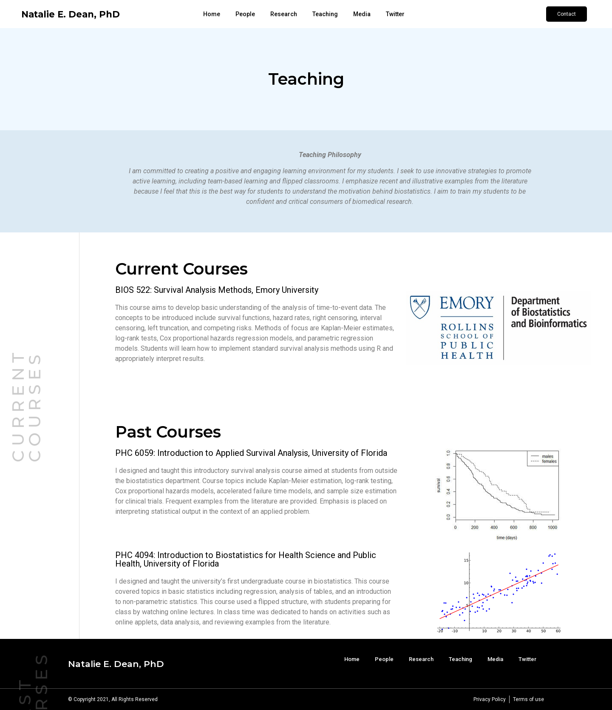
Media (362, 14)
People (245, 14)
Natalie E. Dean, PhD (70, 14)
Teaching (325, 14)
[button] (566, 14)
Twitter (395, 14)
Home (211, 14)
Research (283, 14)
